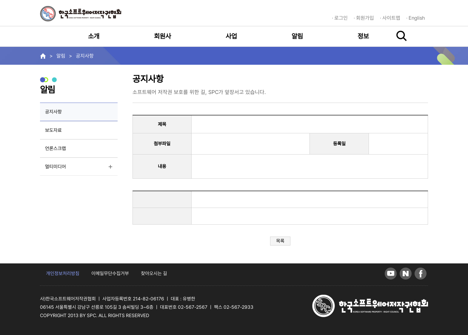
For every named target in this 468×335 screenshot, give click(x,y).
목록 (280, 241)
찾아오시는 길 (154, 273)
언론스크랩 (55, 148)
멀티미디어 (68, 169)
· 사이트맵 (390, 18)
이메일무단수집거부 (110, 273)
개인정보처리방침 (62, 273)
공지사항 (53, 112)
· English (415, 18)
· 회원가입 (364, 18)
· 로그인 (340, 18)
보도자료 (53, 130)
